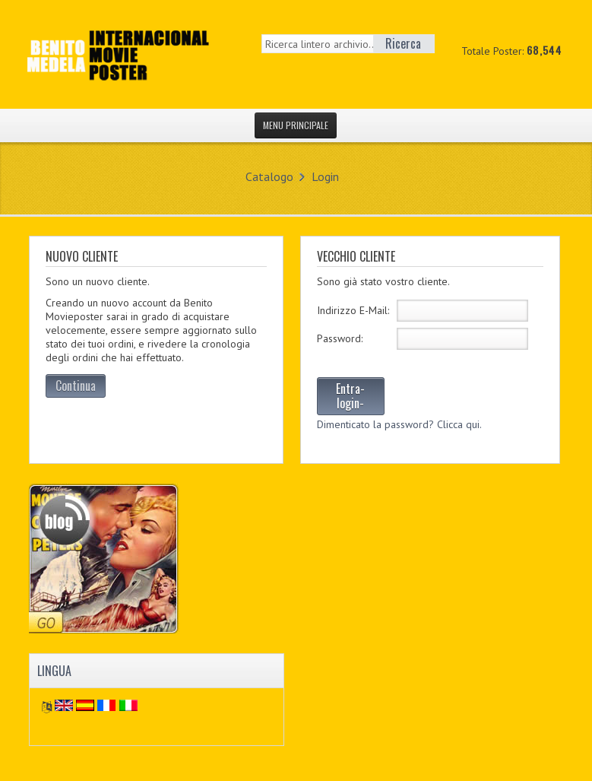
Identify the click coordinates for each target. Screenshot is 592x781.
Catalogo (269, 176)
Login (325, 176)
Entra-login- (350, 395)
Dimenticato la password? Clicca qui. (399, 424)
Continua (75, 385)
